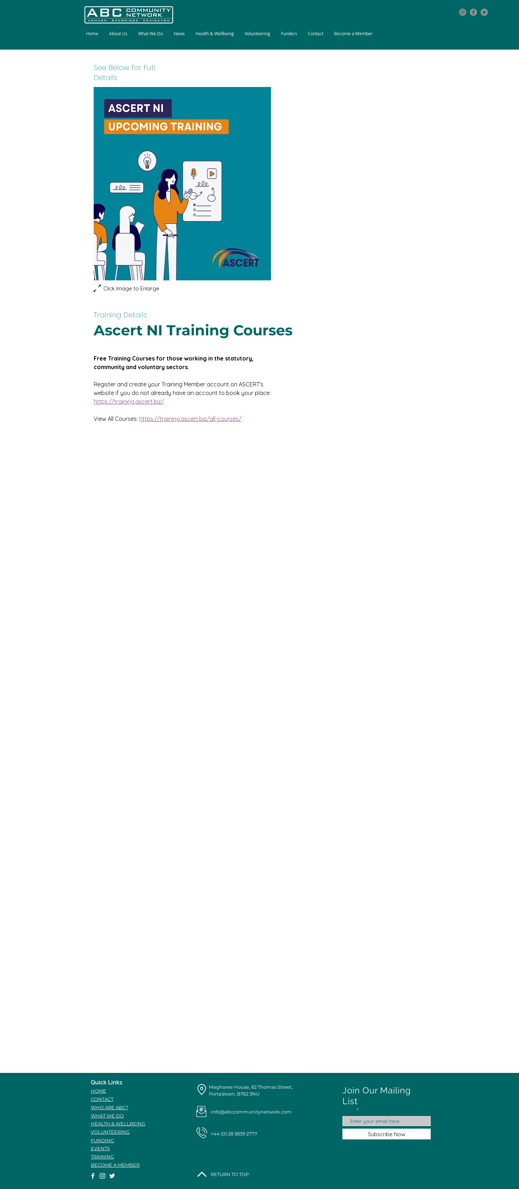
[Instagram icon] (462, 12)
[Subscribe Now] (386, 1134)
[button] (150, 33)
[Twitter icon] (484, 12)
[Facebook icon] (473, 12)
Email (348, 1110)
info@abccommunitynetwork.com (251, 1112)
